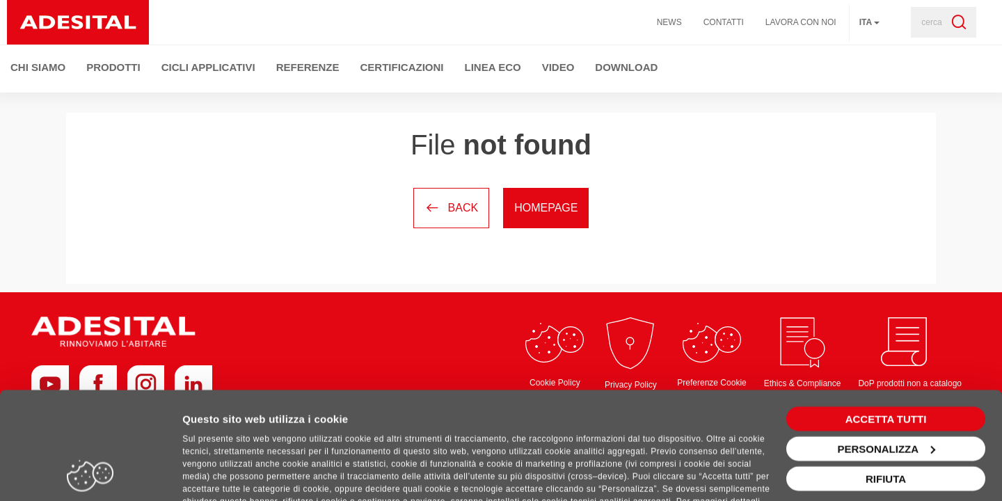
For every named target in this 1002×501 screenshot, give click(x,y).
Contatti (723, 22)
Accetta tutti (886, 358)
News (669, 22)
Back (451, 208)
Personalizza (886, 388)
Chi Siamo (37, 67)
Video (558, 67)
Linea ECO (493, 67)
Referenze (308, 67)
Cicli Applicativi (208, 67)
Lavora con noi (800, 22)
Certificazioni (402, 67)
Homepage (546, 208)
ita (869, 22)
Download (626, 67)
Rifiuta (886, 418)
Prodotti (113, 67)
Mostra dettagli (219, 473)
